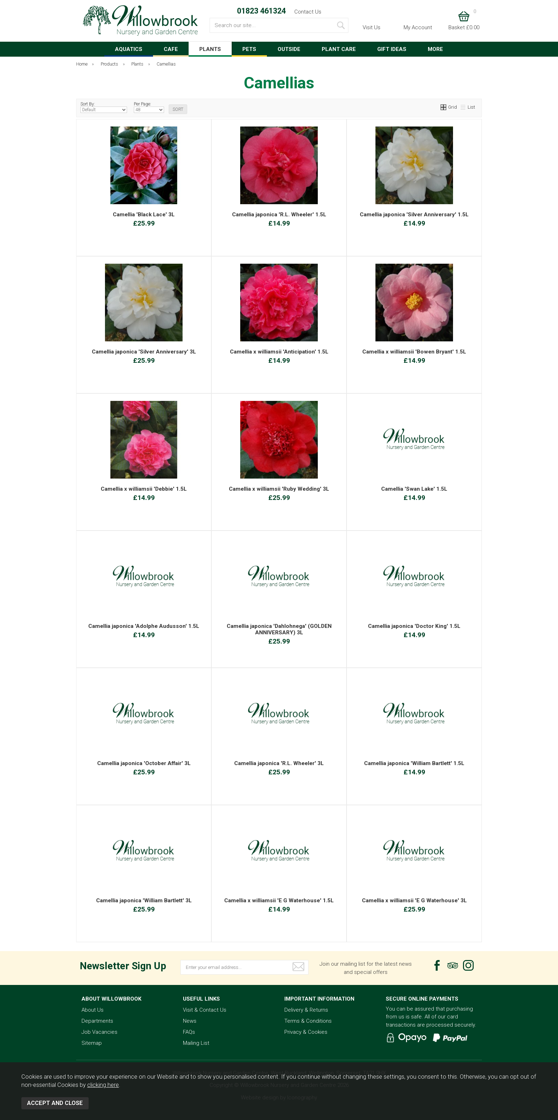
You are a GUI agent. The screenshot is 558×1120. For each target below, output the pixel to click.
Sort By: (103, 107)
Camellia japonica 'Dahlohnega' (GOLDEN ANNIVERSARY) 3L (279, 629)
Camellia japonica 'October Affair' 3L (144, 763)
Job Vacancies (99, 1032)
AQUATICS (128, 49)
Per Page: (149, 107)
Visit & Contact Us (204, 1010)
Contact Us (307, 12)
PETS (249, 49)
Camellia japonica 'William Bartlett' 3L (144, 900)
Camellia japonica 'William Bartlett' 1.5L (414, 763)
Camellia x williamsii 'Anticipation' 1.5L (279, 352)
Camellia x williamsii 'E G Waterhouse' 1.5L (279, 900)
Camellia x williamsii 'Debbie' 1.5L (144, 489)
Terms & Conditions (308, 1021)
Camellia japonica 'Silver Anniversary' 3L (144, 352)
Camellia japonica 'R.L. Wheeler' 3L (279, 763)
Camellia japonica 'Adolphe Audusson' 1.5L (143, 626)
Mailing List (196, 1043)
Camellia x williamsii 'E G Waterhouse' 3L (414, 900)
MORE (435, 49)
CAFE (171, 49)
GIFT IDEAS (391, 49)
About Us (92, 1010)
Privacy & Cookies (305, 1032)
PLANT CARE (339, 49)
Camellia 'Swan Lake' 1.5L (414, 489)
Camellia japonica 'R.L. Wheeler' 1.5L (279, 214)
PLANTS (210, 49)
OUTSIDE (289, 49)
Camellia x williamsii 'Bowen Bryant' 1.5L (414, 352)
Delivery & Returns (306, 1010)
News (189, 1021)
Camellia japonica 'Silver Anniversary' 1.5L (414, 214)
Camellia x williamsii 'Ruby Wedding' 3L (279, 489)
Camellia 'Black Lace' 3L (144, 214)
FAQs (189, 1032)
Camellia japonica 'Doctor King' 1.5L (414, 626)
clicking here (103, 1085)
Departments (97, 1021)
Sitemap (91, 1043)
